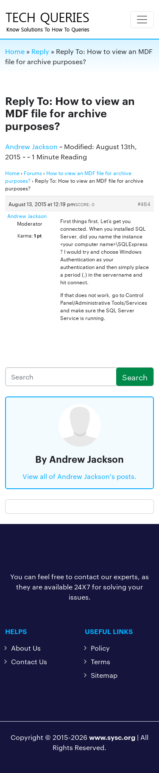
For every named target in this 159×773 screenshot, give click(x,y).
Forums (33, 172)
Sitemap (104, 675)
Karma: (25, 235)
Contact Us (29, 661)
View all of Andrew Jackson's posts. (79, 476)
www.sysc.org (112, 737)
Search (135, 376)
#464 (144, 203)
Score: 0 (85, 204)
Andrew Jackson (31, 146)
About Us (26, 647)
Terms (100, 661)
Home (12, 172)
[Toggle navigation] (142, 19)
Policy (100, 647)
